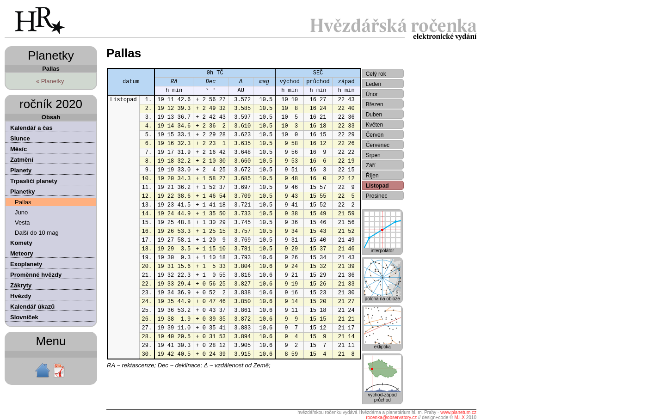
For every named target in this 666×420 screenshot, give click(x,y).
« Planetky (50, 81)
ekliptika (382, 344)
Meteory (21, 253)
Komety (21, 242)
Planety (20, 170)
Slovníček (24, 317)
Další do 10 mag (37, 232)
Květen (374, 125)
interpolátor (382, 248)
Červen (375, 135)
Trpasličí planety (33, 180)
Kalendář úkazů (32, 306)
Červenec (377, 145)
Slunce (20, 138)
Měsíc (18, 149)
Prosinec (377, 196)
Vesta (22, 222)
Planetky (22, 191)
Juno (21, 212)
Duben (374, 114)
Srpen (373, 155)
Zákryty (20, 285)
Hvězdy (20, 295)
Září (371, 165)
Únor (372, 94)
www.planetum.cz (458, 412)
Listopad (377, 186)
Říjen (372, 175)
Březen (374, 104)
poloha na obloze (382, 296)
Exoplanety (26, 264)
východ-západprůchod (382, 395)
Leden (373, 84)
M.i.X (459, 417)
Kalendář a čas (31, 127)
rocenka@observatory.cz (391, 417)
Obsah (51, 117)
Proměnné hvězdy (36, 274)
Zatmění (21, 159)
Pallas (23, 202)
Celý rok (376, 74)
